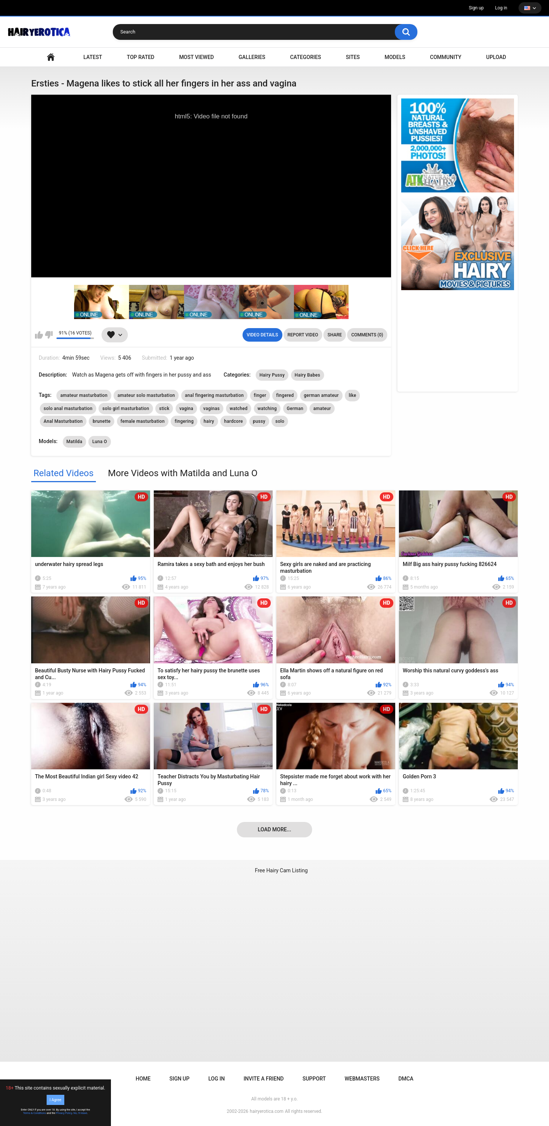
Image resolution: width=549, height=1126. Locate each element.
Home (143, 1079)
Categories (305, 57)
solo (279, 421)
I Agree (55, 1100)
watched (239, 408)
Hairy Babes (307, 375)
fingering (184, 421)
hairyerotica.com (266, 1111)
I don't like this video (49, 335)
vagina (186, 408)
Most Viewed (196, 57)
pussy (259, 421)
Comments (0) (367, 334)
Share (335, 334)
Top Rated (140, 57)
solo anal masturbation (68, 408)
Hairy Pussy (272, 375)
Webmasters (362, 1079)
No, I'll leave (80, 1113)
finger (260, 395)
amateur (322, 408)
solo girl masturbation (125, 408)
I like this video (39, 335)
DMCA (405, 1079)
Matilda (74, 441)
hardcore (233, 421)
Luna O (99, 441)
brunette (102, 421)
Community (445, 57)
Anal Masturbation (63, 421)
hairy (209, 421)
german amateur (321, 395)
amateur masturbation (83, 395)
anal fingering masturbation (214, 395)
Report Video (303, 334)
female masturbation (143, 421)
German (295, 408)
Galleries (252, 57)
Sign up (476, 8)
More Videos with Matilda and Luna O (183, 473)
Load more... (274, 829)
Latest (92, 57)
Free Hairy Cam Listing (281, 870)
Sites (353, 57)
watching (267, 408)
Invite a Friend (264, 1079)
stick (164, 408)
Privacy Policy (64, 1113)
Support (314, 1079)
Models (395, 57)
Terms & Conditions (34, 1113)
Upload (496, 57)
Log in (501, 8)
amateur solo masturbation (146, 395)
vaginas (211, 408)
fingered (285, 395)
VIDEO (50, 57)
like (352, 395)
